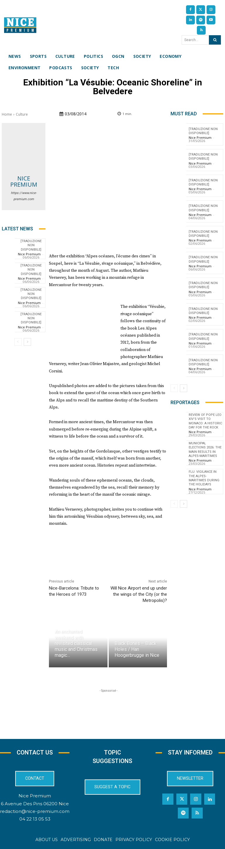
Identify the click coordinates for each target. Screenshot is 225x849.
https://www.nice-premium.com (24, 196)
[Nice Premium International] (20, 25)
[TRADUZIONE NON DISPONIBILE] (31, 245)
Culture (22, 114)
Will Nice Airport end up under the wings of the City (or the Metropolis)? (138, 594)
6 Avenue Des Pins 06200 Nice (35, 803)
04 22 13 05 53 (34, 819)
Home (7, 114)
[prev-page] (18, 342)
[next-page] (27, 342)
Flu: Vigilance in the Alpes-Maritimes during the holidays (204, 478)
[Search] (215, 40)
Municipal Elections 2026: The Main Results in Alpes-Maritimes (205, 449)
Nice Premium (23, 181)
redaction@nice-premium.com (34, 811)
